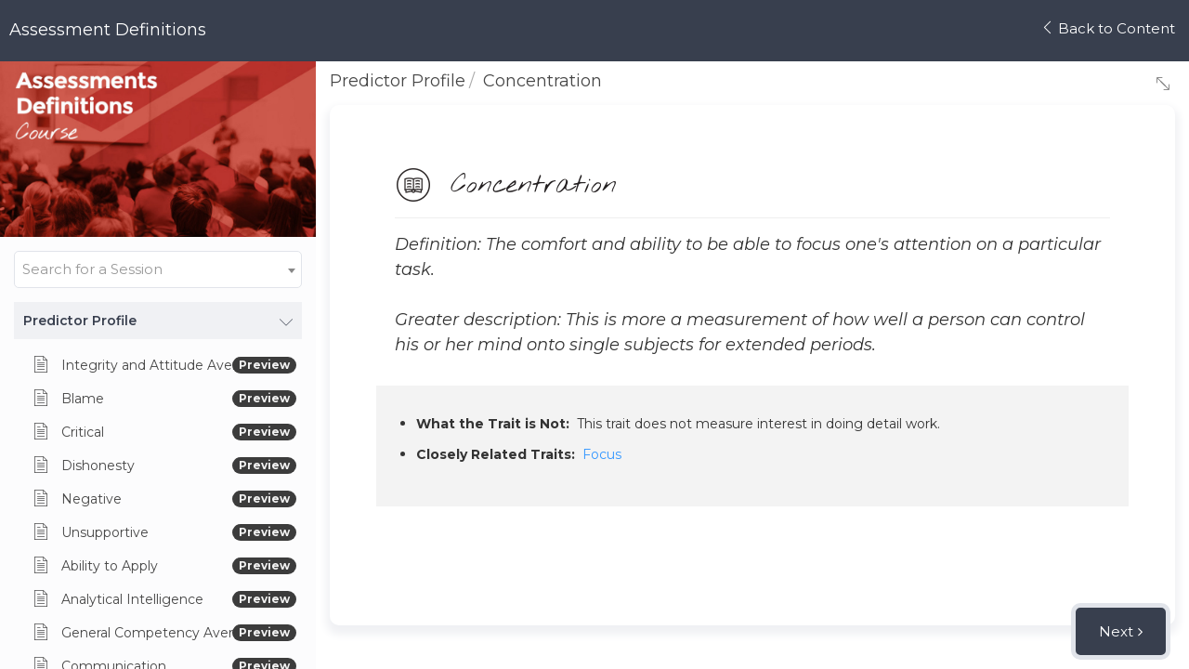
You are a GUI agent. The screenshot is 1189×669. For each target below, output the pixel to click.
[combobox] (158, 269)
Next (1116, 631)
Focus (601, 454)
